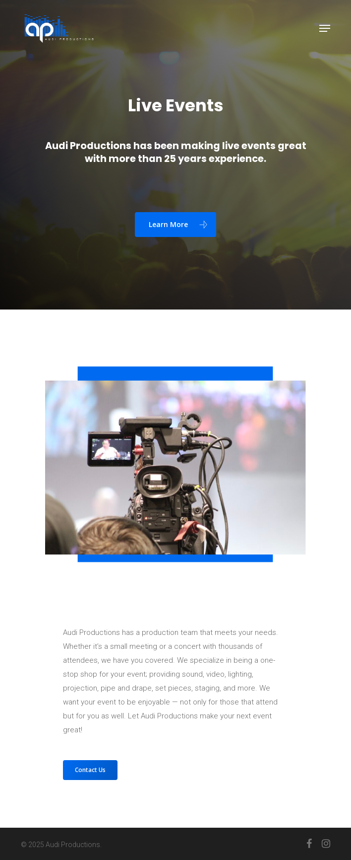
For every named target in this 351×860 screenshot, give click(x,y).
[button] (324, 28)
